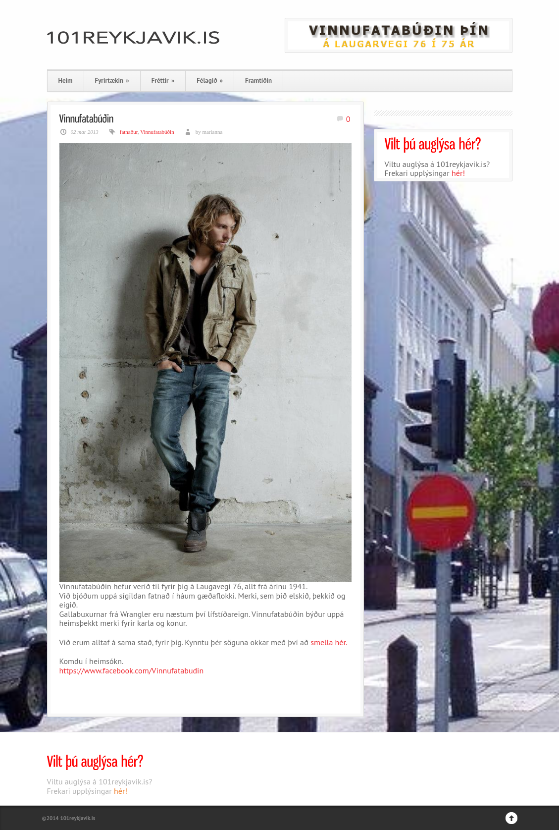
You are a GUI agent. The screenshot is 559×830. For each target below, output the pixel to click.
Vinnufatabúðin (157, 132)
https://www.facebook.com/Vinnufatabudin (131, 670)
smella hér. (328, 642)
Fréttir (163, 80)
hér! (458, 173)
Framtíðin (258, 80)
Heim (65, 80)
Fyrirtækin (112, 80)
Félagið (210, 80)
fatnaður (129, 132)
